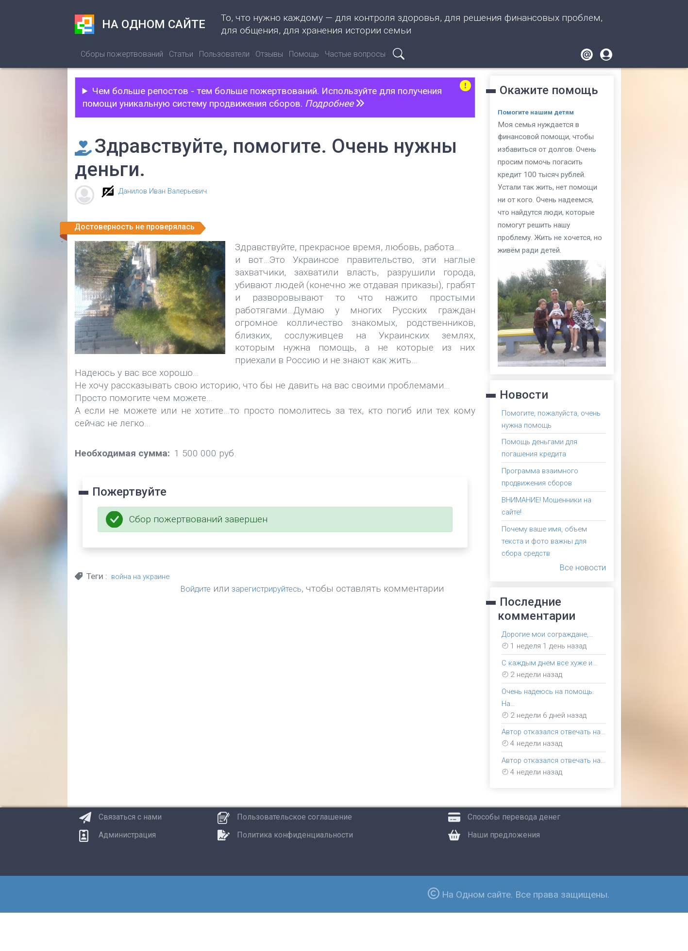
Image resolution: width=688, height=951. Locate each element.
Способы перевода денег (514, 855)
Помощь (304, 54)
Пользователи (224, 54)
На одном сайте (140, 24)
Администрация (127, 873)
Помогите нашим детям (542, 112)
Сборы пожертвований (122, 54)
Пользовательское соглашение (294, 855)
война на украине (144, 576)
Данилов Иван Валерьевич (169, 190)
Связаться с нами (130, 855)
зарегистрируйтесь (286, 588)
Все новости (579, 561)
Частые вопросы (355, 54)
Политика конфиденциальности (295, 873)
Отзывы (269, 54)
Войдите (206, 588)
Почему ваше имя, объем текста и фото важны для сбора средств (551, 536)
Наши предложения (504, 873)
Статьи (181, 54)
